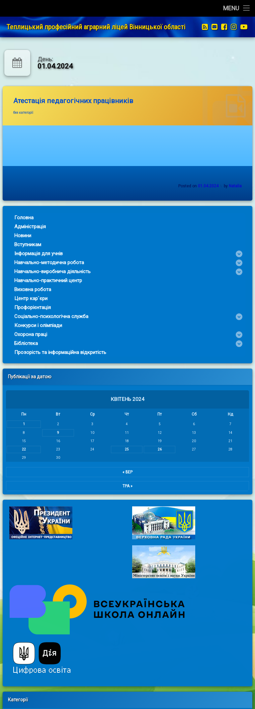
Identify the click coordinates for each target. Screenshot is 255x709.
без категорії (23, 112)
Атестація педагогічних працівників (73, 101)
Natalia (235, 186)
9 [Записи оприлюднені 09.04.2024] (49, 433)
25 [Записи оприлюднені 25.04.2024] (118, 449)
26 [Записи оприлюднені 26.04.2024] (151, 449)
